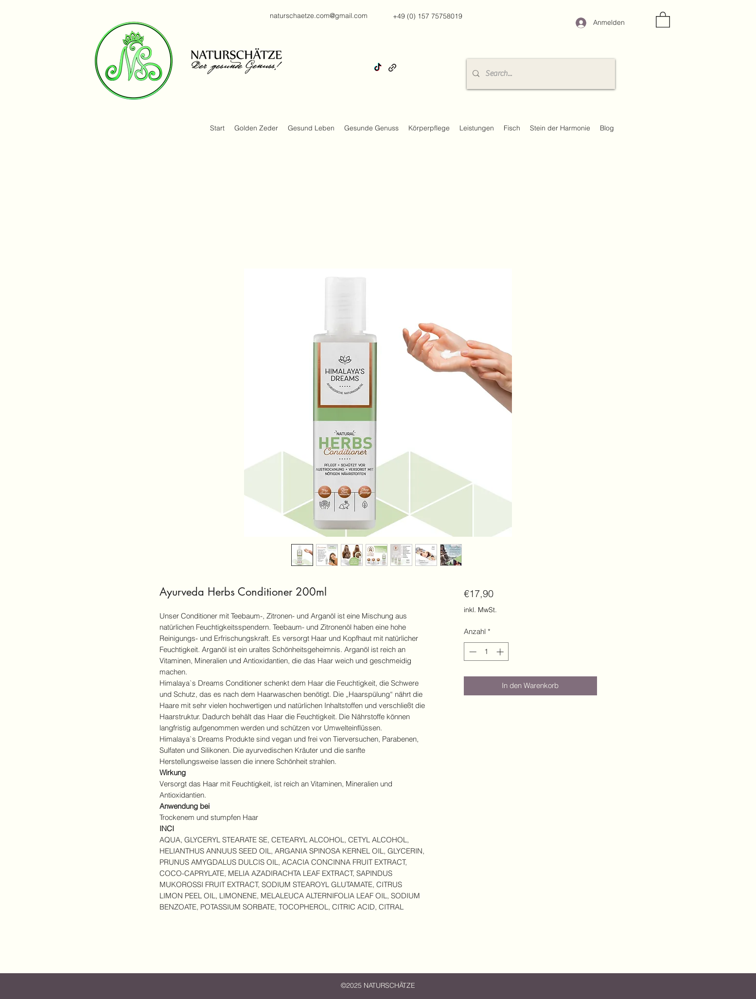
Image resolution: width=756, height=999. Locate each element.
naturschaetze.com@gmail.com (319, 15)
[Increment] (501, 652)
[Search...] (540, 74)
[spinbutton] (486, 652)
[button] (663, 19)
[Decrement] (471, 652)
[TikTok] (378, 68)
